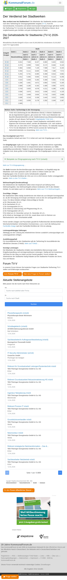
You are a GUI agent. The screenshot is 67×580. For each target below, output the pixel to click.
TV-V (44, 24)
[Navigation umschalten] (60, 3)
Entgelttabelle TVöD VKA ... (45, 119)
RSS (13, 556)
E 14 (7, 65)
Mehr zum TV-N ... (42, 130)
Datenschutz (23, 558)
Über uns (55, 556)
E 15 (7, 62)
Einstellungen (45, 564)
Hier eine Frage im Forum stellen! (37, 274)
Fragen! (8, 9)
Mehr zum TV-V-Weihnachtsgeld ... (49, 189)
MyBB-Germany (22, 574)
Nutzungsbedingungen (9, 558)
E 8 (7, 83)
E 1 (7, 103)
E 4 (7, 94)
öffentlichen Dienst (55, 547)
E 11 (7, 74)
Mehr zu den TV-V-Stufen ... (18, 178)
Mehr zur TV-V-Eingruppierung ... (14, 165)
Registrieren (21, 9)
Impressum (34, 558)
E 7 (7, 86)
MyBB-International (33, 574)
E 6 (7, 88)
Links (42, 556)
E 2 (7, 100)
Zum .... (12, 274)
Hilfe (48, 556)
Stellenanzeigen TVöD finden (28, 556)
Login (32, 9)
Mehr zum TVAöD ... (32, 243)
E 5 (7, 91)
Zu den (18, 490)
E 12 (7, 71)
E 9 (7, 80)
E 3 (7, 97)
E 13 (7, 68)
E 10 (7, 77)
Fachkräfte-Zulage (9, 226)
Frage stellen (10, 577)
